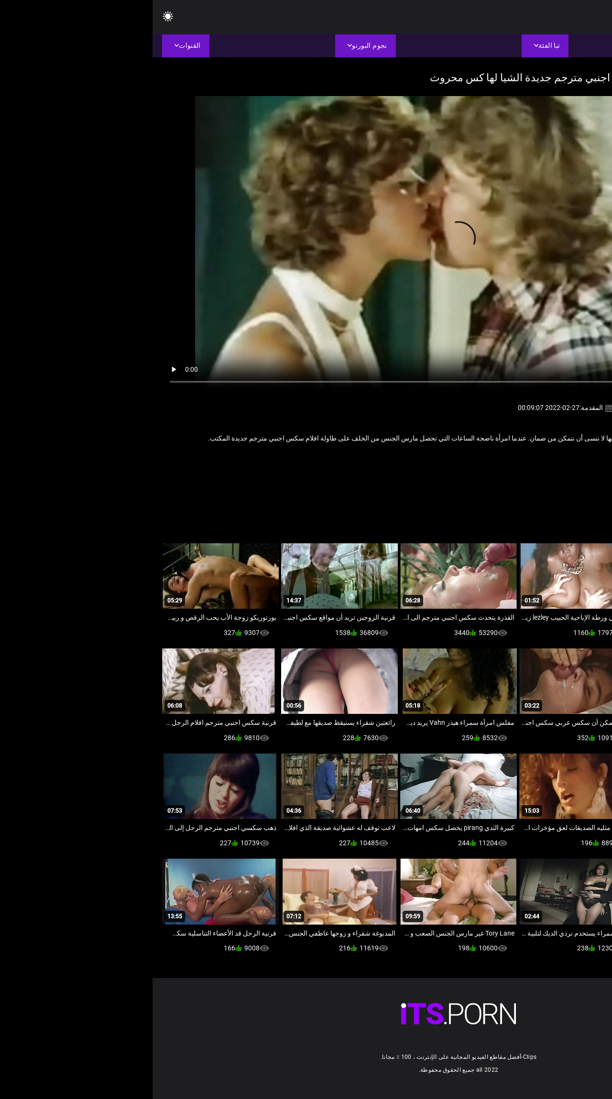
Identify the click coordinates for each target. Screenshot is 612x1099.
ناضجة (563, 459)
